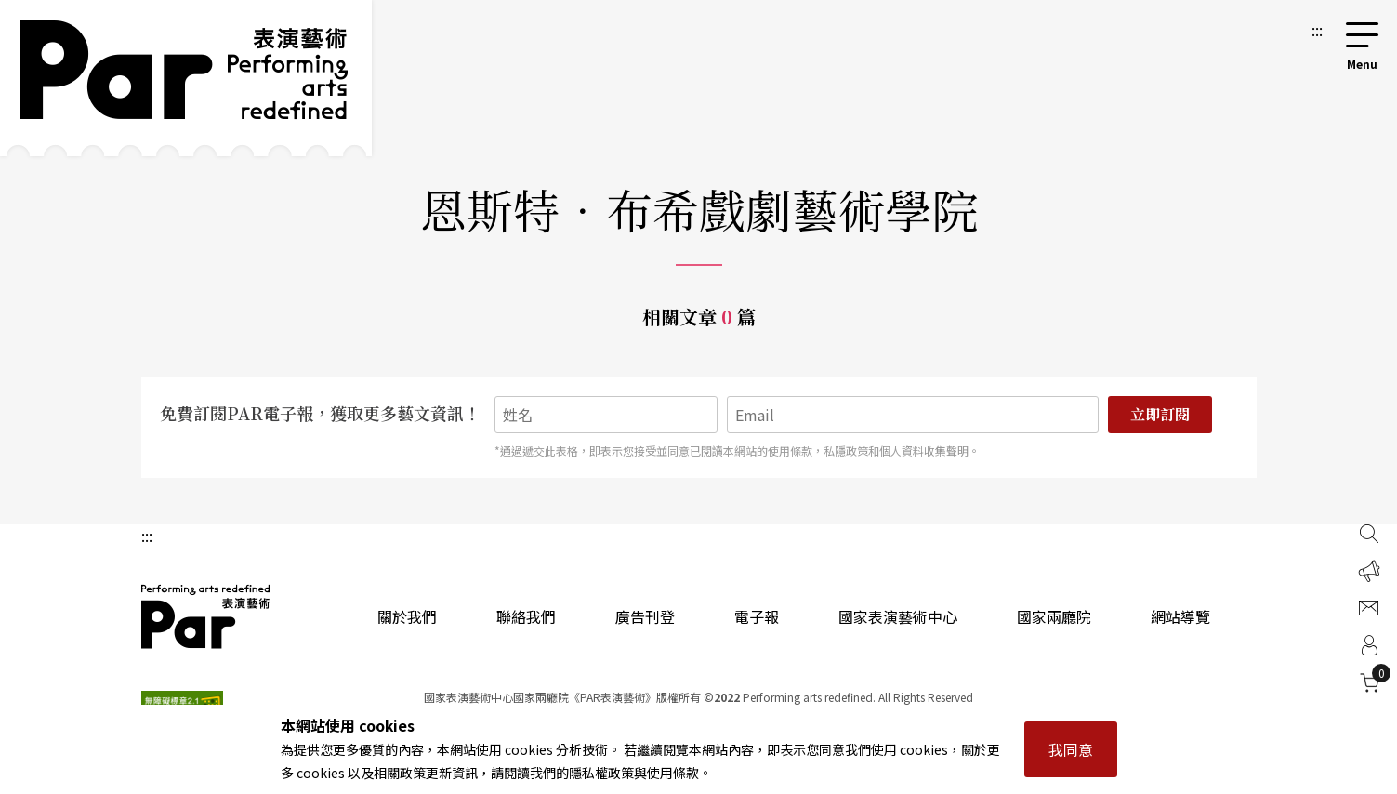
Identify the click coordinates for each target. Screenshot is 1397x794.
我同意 (1070, 749)
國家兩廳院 (1054, 616)
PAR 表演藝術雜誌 (206, 616)
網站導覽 (1180, 616)
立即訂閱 (1160, 414)
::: (1317, 30)
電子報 (756, 616)
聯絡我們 (526, 616)
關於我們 (407, 616)
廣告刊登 (645, 616)
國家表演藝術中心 (897, 616)
